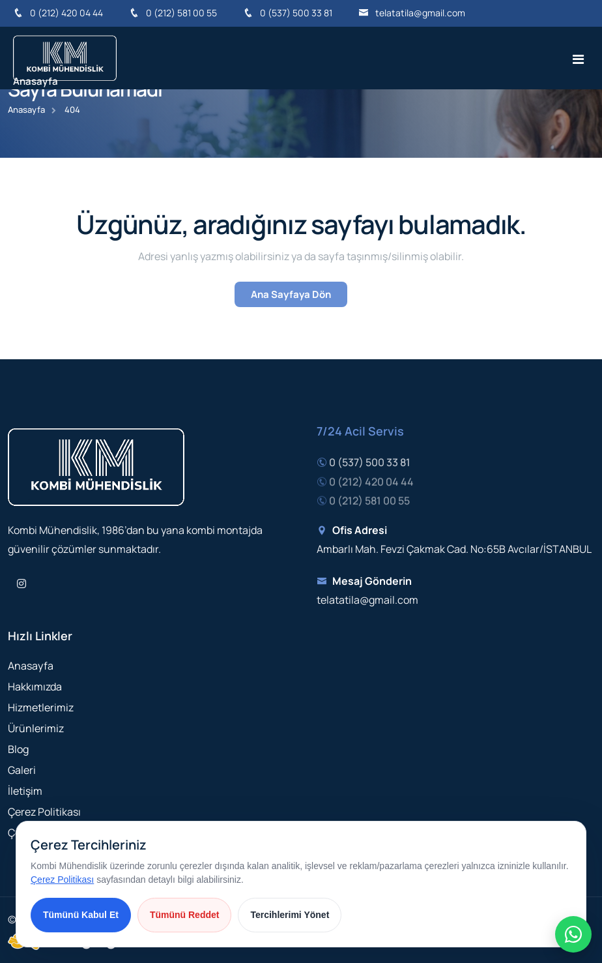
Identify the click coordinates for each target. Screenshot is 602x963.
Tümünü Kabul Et (81, 915)
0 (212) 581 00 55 (173, 13)
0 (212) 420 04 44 (58, 13)
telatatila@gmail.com (411, 13)
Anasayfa (35, 81)
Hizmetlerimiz (41, 707)
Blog (18, 749)
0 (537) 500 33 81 (287, 13)
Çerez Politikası (44, 812)
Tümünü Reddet (185, 915)
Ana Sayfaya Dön (291, 294)
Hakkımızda (35, 686)
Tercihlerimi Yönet (289, 915)
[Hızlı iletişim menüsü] (573, 934)
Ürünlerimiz (36, 728)
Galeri (22, 770)
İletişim (25, 791)
